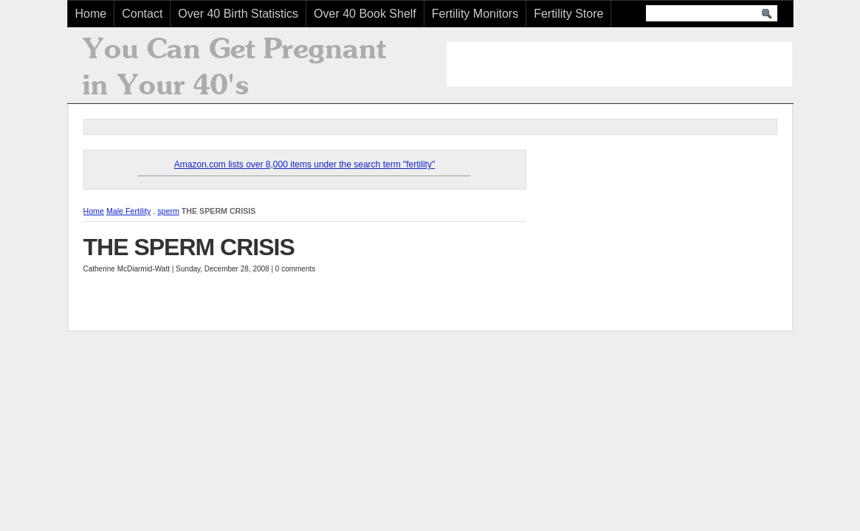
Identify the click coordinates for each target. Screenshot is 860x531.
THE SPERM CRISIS (189, 247)
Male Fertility (128, 210)
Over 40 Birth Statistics (238, 13)
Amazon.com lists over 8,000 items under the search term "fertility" (304, 164)
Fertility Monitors (475, 13)
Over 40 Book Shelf (365, 13)
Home (91, 13)
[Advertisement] (619, 64)
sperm (168, 210)
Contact (142, 13)
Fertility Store (568, 13)
